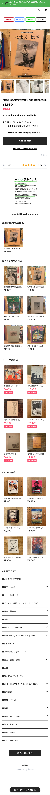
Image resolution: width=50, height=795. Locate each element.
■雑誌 (5, 708)
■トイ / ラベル (8, 644)
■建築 (5, 619)
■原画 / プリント (9, 700)
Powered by (25, 770)
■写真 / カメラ (8, 587)
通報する (44, 155)
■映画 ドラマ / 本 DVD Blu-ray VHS (18, 635)
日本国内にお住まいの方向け (25, 148)
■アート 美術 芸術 (10, 595)
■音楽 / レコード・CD (11, 716)
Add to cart (25, 140)
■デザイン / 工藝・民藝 (12, 627)
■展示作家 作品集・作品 (13, 676)
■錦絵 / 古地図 (9, 732)
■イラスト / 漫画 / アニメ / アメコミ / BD (20, 603)
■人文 (5, 668)
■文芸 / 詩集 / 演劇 (11, 660)
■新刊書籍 (7, 692)
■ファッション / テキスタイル (14, 652)
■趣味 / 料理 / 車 (10, 724)
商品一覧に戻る (25, 753)
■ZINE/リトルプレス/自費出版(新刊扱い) (20, 684)
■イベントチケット (10, 740)
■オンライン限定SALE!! (12, 579)
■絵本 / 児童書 (9, 611)
